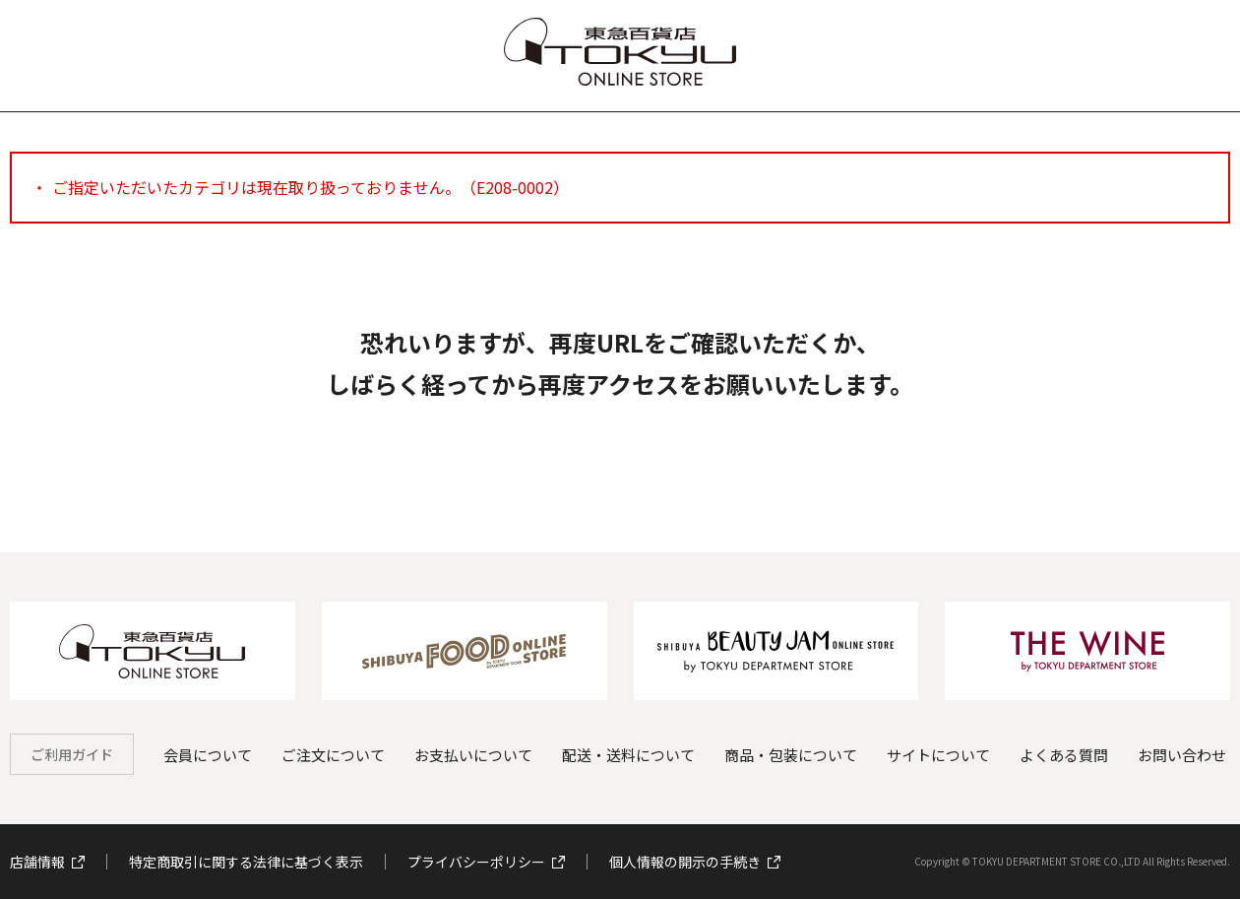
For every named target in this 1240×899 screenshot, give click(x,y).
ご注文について (333, 754)
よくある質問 (1064, 754)
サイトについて (938, 754)
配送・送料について (628, 754)
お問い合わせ (1182, 754)
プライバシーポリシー (486, 861)
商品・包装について (790, 754)
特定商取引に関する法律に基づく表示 (246, 861)
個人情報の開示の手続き (694, 861)
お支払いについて (473, 754)
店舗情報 (47, 861)
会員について (207, 754)
